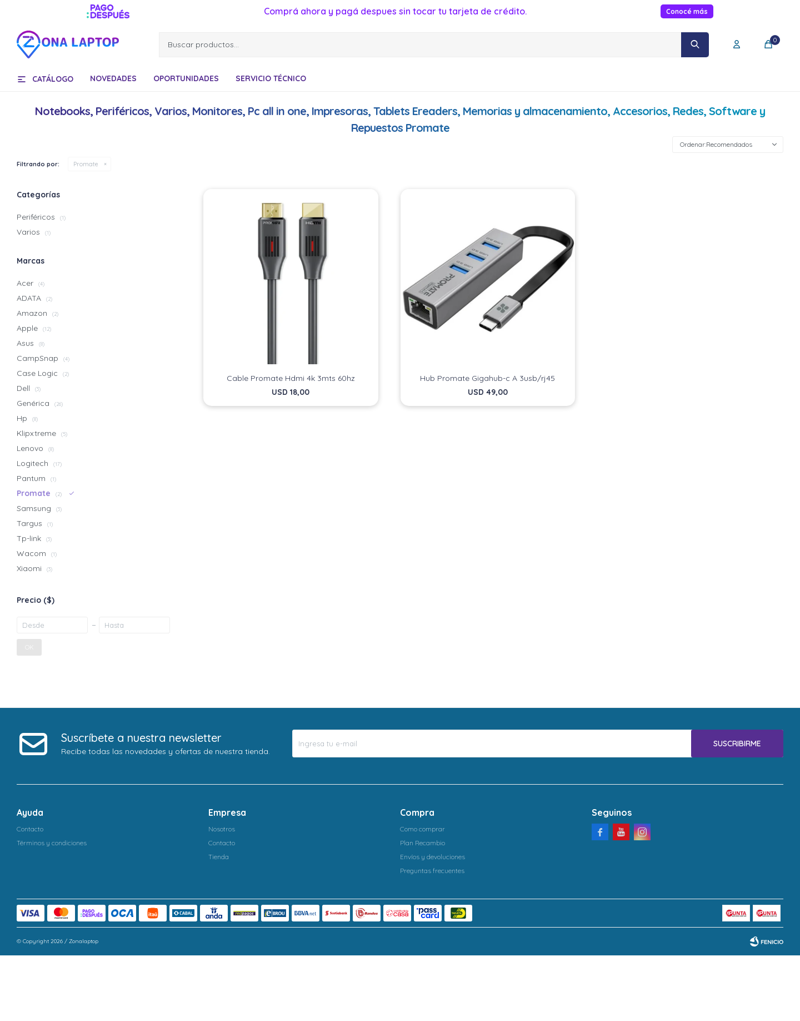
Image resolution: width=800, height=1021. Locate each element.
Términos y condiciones (52, 843)
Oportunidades (186, 78)
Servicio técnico (271, 78)
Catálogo (52, 79)
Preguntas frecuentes (432, 870)
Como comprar (422, 829)
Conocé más (687, 11)
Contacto (30, 829)
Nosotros (221, 829)
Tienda (218, 857)
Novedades (113, 78)
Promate (85, 164)
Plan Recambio (422, 843)
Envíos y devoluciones (432, 857)
